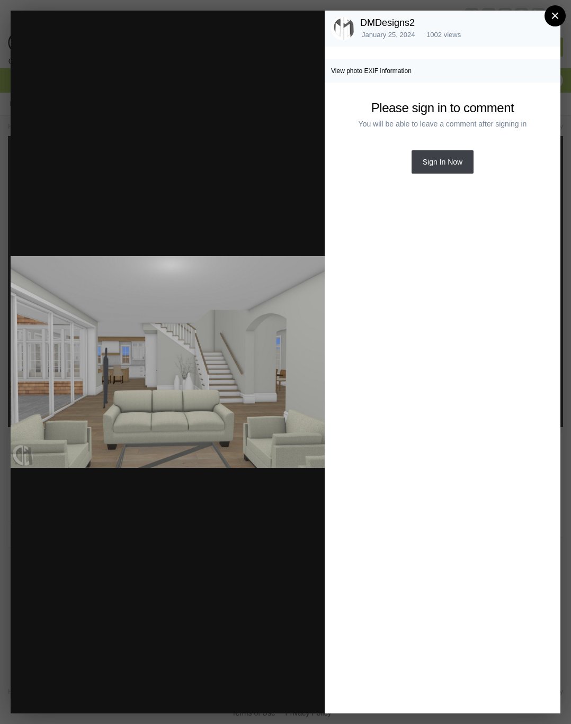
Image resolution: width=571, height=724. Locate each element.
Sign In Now (442, 162)
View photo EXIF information (371, 71)
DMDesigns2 (387, 22)
